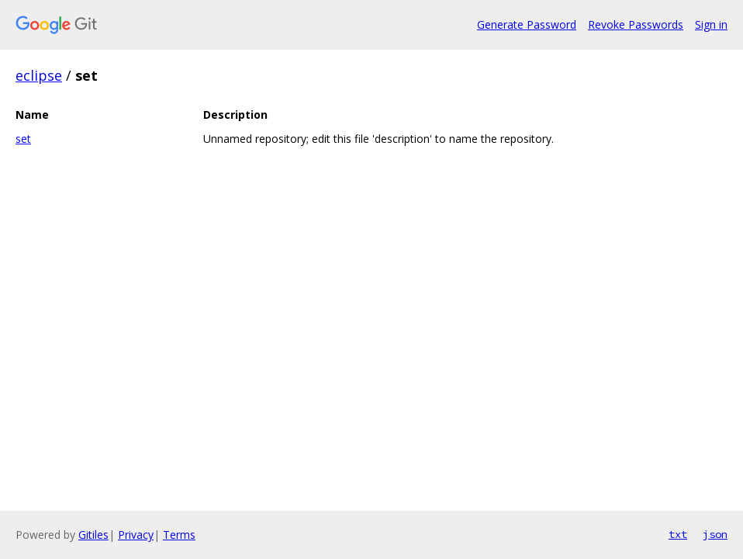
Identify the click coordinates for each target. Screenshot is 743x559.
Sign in (711, 24)
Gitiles (93, 534)
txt (678, 534)
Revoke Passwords (635, 24)
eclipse (39, 75)
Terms (179, 534)
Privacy (136, 534)
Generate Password (526, 24)
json (715, 534)
